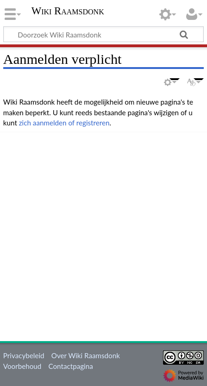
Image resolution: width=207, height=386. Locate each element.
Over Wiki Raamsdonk (85, 355)
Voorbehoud (22, 366)
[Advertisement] (103, 234)
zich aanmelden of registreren (64, 122)
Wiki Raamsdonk (67, 12)
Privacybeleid (23, 355)
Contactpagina (71, 366)
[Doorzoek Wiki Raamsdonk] (103, 34)
